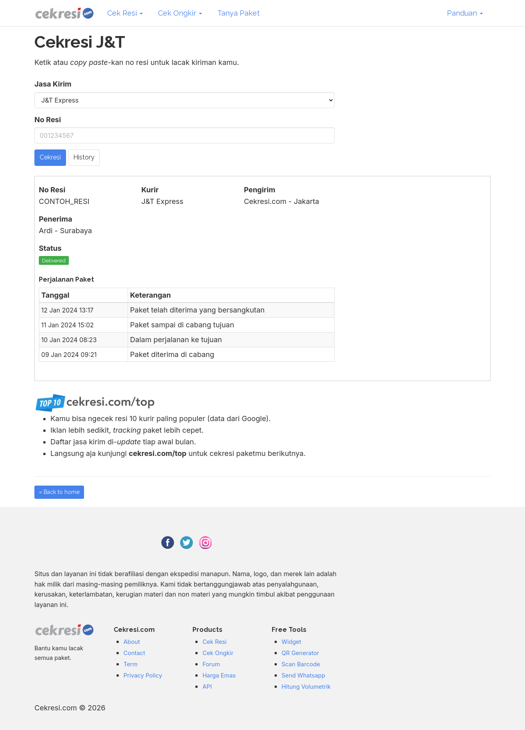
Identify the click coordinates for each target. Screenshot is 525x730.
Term (131, 664)
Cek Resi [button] (125, 13)
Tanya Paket (238, 13)
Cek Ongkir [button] (180, 13)
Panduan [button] (465, 13)
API (207, 686)
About (132, 641)
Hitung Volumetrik (306, 686)
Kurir (149, 190)
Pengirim (259, 190)
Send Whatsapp (303, 675)
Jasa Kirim (52, 84)
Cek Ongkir (217, 653)
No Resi (47, 119)
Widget (291, 641)
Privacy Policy (143, 675)
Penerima (55, 219)
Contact (134, 653)
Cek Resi (214, 641)
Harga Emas (219, 675)
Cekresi (50, 157)
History (83, 157)
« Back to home (59, 492)
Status (50, 248)
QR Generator (300, 653)
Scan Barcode (301, 664)
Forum (211, 664)
